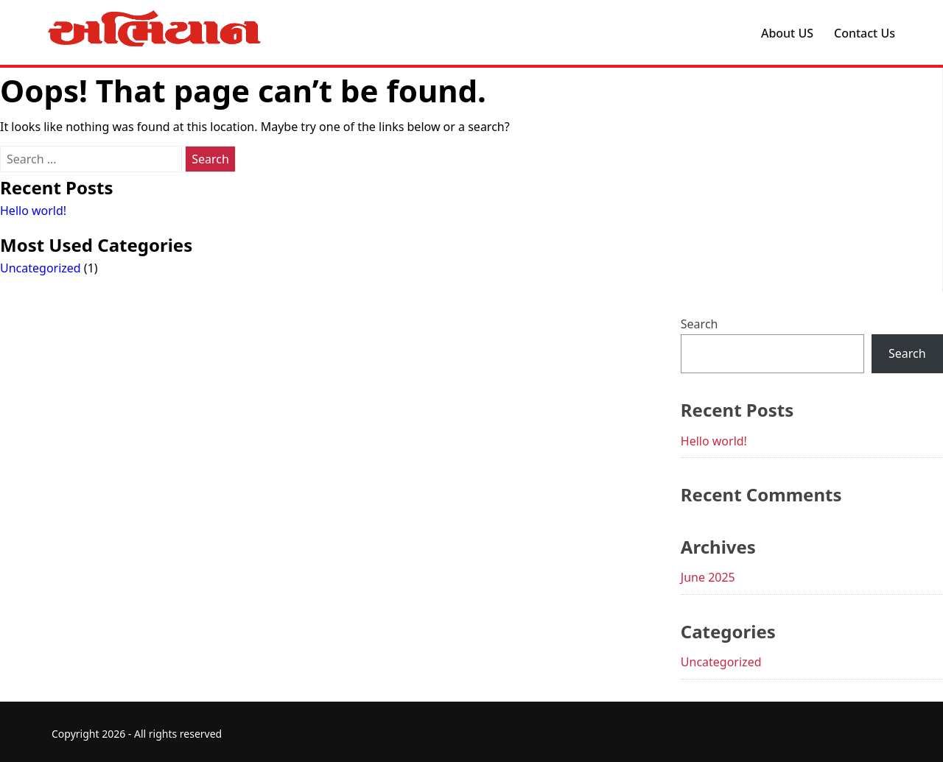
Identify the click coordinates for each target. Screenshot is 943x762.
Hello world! (33, 210)
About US (787, 33)
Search (699, 324)
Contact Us (864, 33)
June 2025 (708, 577)
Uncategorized (40, 268)
